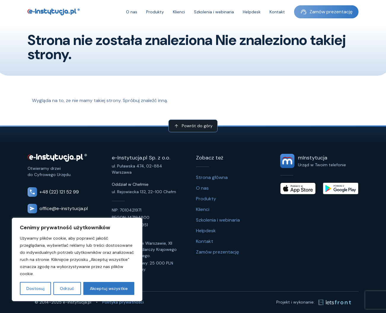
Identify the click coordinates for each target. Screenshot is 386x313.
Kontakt (277, 11)
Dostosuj (35, 288)
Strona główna (212, 177)
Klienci (179, 11)
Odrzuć (67, 288)
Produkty (155, 11)
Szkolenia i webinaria (214, 11)
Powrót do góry (193, 126)
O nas (131, 11)
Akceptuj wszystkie (109, 288)
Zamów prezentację (326, 12)
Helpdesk (252, 11)
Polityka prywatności (123, 302)
